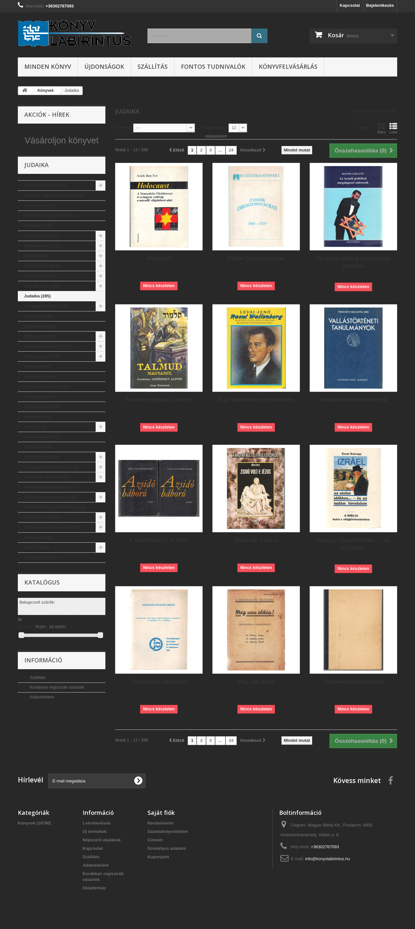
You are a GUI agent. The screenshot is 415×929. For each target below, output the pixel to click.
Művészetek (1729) (42, 370)
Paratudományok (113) (46, 400)
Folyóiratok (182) (41, 249)
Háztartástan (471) (42, 259)
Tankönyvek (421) (41, 470)
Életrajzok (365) (39, 219)
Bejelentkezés (380, 5)
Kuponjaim (158, 856)
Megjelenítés (214, 127)
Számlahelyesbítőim (168, 831)
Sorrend (123, 127)
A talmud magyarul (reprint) (158, 400)
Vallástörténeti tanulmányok (353, 400)
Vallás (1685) (36, 561)
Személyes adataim (167, 848)
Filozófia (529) (38, 239)
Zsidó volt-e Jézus (256, 540)
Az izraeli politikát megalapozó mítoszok (353, 262)
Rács (381, 128)
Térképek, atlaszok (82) (47, 490)
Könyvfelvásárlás (288, 66)
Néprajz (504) (37, 380)
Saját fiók (161, 812)
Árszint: (25, 640)
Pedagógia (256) (40, 410)
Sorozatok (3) (37, 430)
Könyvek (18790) (34, 823)
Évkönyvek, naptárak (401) (50, 229)
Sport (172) (35, 440)
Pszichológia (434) (42, 420)
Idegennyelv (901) (41, 279)
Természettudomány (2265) (51, 510)
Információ (43, 674)
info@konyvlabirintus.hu (327, 858)
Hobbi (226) (35, 269)
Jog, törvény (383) (42, 299)
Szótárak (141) (38, 460)
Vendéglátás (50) (40, 571)
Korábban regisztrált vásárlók (56, 700)
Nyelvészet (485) (40, 390)
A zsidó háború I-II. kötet (158, 540)
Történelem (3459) (42, 530)
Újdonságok (104, 66)
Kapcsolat (350, 5)
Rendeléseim (160, 823)
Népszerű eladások (102, 840)
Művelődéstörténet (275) (48, 359)
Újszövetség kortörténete (353, 682)
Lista (393, 128)
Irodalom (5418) (39, 289)
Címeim (155, 840)
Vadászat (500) (38, 551)
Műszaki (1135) (39, 349)
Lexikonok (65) (38, 329)
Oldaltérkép (94, 888)
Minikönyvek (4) (40, 339)
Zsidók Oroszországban (256, 258)
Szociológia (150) (41, 450)
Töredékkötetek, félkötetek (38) (55, 520)
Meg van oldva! (256, 682)
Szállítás (152, 66)
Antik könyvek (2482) (45, 199)
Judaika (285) (37, 309)
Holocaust (159, 258)
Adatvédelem (41, 710)
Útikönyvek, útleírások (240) (52, 540)
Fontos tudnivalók (213, 66)
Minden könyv (47, 66)
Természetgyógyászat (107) (51, 500)
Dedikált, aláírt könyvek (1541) (54, 209)
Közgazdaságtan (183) (46, 319)
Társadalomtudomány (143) (51, 480)
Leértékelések (97, 823)
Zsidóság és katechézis (159, 682)
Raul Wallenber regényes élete (256, 400)
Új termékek (95, 831)
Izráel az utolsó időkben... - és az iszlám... (353, 544)
